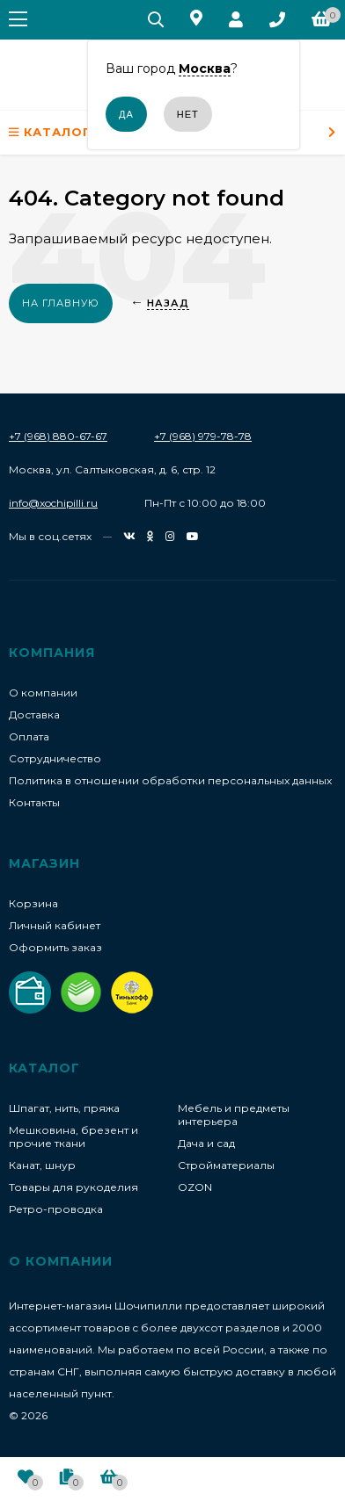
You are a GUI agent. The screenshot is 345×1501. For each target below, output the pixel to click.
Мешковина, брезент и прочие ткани (73, 1136)
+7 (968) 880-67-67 (58, 436)
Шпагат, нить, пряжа (64, 1108)
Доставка (34, 714)
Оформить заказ (55, 947)
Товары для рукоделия (73, 1187)
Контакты (34, 802)
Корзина (33, 903)
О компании (43, 692)
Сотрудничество (55, 758)
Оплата (29, 736)
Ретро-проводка (56, 1209)
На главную (60, 303)
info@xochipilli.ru (53, 502)
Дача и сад (206, 1143)
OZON (195, 1187)
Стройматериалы (226, 1165)
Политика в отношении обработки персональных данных (170, 780)
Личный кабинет (54, 925)
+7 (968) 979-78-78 (203, 436)
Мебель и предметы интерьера (234, 1114)
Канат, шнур (42, 1165)
